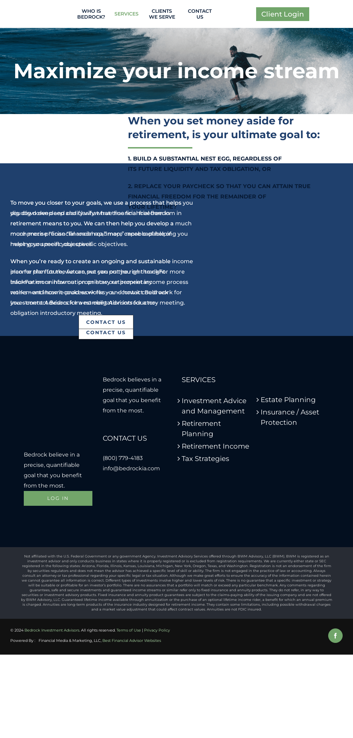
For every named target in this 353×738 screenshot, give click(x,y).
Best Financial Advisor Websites (131, 640)
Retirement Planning (201, 428)
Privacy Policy (157, 630)
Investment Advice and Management (214, 406)
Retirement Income (215, 446)
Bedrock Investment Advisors (51, 630)
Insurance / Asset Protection (290, 417)
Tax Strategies (205, 458)
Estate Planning (288, 400)
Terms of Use (129, 630)
